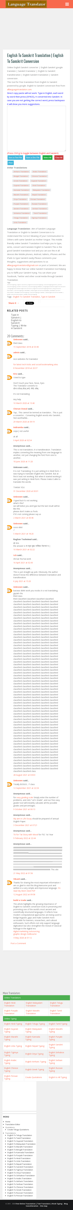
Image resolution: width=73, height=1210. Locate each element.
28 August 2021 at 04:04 (24, 775)
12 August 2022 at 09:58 (24, 894)
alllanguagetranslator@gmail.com (23, 265)
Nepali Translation (39, 195)
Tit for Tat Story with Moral (25, 834)
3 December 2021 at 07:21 (25, 825)
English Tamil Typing (58, 1023)
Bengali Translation (21, 176)
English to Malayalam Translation (21, 1144)
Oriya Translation (20, 199)
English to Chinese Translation (20, 1187)
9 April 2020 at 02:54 (22, 440)
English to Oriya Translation (19, 1172)
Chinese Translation (39, 176)
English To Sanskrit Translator (26, 296)
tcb (15, 555)
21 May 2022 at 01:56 (23, 873)
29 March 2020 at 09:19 (24, 421)
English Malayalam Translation (34, 1004)
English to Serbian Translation (20, 1184)
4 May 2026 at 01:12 (22, 937)
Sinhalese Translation (22, 213)
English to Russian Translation (20, 1193)
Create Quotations (33, 1077)
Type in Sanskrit (48, 296)
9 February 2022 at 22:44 (24, 838)
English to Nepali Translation (19, 1164)
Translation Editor (12, 1124)
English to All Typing (58, 1077)
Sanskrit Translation (21, 209)
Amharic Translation (21, 172)
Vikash (16, 879)
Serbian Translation (39, 209)
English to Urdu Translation (18, 1161)
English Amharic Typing (35, 1061)
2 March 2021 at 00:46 (23, 517)
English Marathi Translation (32, 1012)
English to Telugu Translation (19, 1135)
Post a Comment (18, 943)
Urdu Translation (20, 222)
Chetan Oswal (20, 408)
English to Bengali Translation (20, 1149)
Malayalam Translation (41, 190)
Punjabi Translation (21, 204)
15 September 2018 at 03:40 (26, 347)
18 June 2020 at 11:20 (23, 461)
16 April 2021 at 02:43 (23, 562)
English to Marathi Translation (20, 1146)
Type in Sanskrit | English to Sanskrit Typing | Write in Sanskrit (18, 321)
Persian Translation (38, 199)
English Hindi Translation (9, 1004)
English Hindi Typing (13, 1023)
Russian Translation (39, 204)
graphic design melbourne (25, 934)
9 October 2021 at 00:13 (24, 809)
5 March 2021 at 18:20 (23, 533)
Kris (15, 373)
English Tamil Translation (56, 1012)
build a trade (19, 900)
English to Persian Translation (20, 1195)
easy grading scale (25, 797)
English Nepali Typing (34, 1046)
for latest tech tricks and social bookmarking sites (35, 364)
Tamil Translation (40, 213)
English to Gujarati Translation (20, 1141)
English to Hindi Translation (19, 1158)
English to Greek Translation (19, 1190)
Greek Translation (20, 181)
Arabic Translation (39, 172)
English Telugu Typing (35, 1023)
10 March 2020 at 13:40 (24, 403)
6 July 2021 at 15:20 (22, 581)
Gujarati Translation (38, 181)
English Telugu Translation (56, 1004)
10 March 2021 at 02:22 (24, 549)
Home (7, 1121)
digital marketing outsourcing (26, 931)
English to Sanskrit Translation (20, 1167)
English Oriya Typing (34, 1053)
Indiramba (18, 427)
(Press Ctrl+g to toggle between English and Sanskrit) (33, 153)
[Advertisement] (36, 29)
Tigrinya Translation (39, 218)
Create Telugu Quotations (18, 1129)
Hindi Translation (39, 185)
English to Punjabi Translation (20, 1155)
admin (16, 352)
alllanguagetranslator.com (19, 89)
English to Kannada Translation (20, 1152)
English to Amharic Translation (20, 1181)
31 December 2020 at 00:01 (25, 491)
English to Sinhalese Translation (21, 1175)
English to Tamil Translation (19, 1138)
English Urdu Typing (13, 1046)
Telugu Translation (21, 218)
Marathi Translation (21, 195)
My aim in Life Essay (22, 818)
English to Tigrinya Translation (20, 1170)
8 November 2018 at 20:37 (25, 368)
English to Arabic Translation (19, 1178)
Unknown (18, 339)
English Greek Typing (34, 1069)
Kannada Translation (21, 190)
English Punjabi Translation (11, 1012)
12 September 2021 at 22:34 (26, 788)
